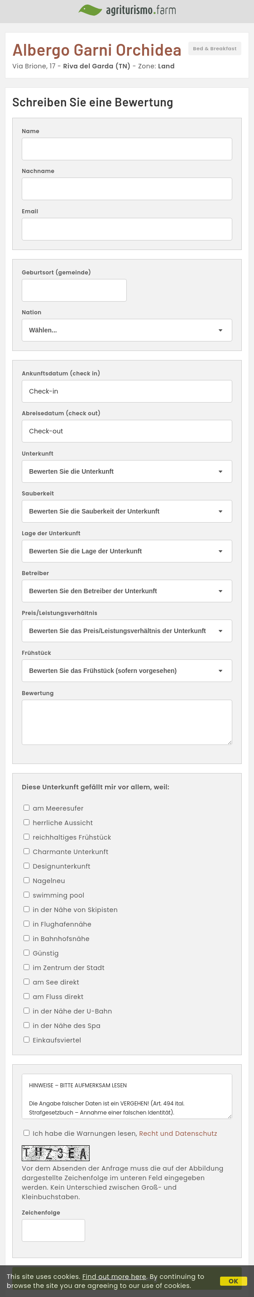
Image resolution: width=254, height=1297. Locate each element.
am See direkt (51, 982)
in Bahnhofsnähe (57, 938)
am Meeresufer (53, 808)
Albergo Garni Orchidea (97, 49)
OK (234, 1281)
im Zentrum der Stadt (64, 967)
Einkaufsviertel (52, 1040)
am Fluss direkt (53, 996)
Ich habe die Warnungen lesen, (120, 1133)
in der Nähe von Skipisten (71, 909)
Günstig (41, 953)
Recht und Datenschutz (178, 1133)
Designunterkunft (57, 866)
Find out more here (114, 1276)
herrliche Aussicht (58, 822)
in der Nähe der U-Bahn (68, 1011)
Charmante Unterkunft (66, 851)
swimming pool (54, 895)
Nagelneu (44, 880)
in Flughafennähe (57, 924)
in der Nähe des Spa (62, 1025)
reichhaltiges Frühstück (67, 837)
